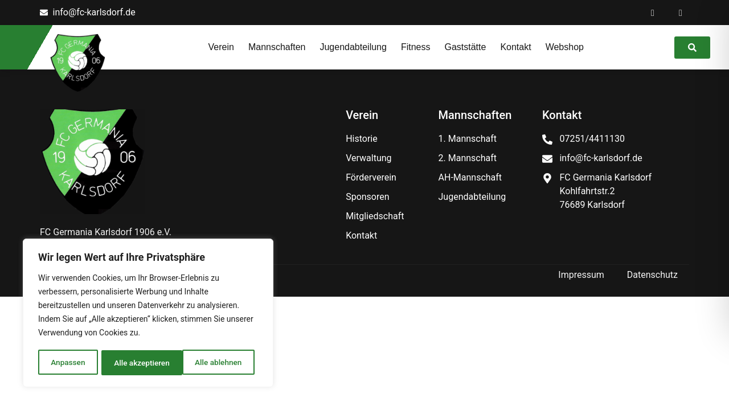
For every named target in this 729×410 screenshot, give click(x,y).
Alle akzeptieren (217, 362)
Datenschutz (652, 274)
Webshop (565, 47)
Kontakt (515, 47)
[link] (692, 47)
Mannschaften (277, 47)
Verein (221, 47)
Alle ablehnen (137, 362)
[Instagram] (680, 13)
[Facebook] (652, 13)
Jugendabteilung (353, 47)
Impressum (581, 274)
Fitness (416, 47)
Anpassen (67, 362)
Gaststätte (465, 47)
